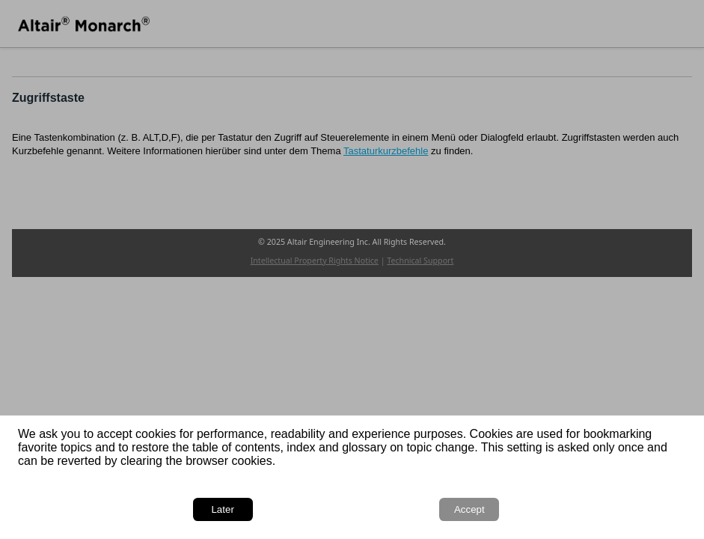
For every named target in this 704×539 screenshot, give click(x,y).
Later (222, 509)
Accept (469, 509)
